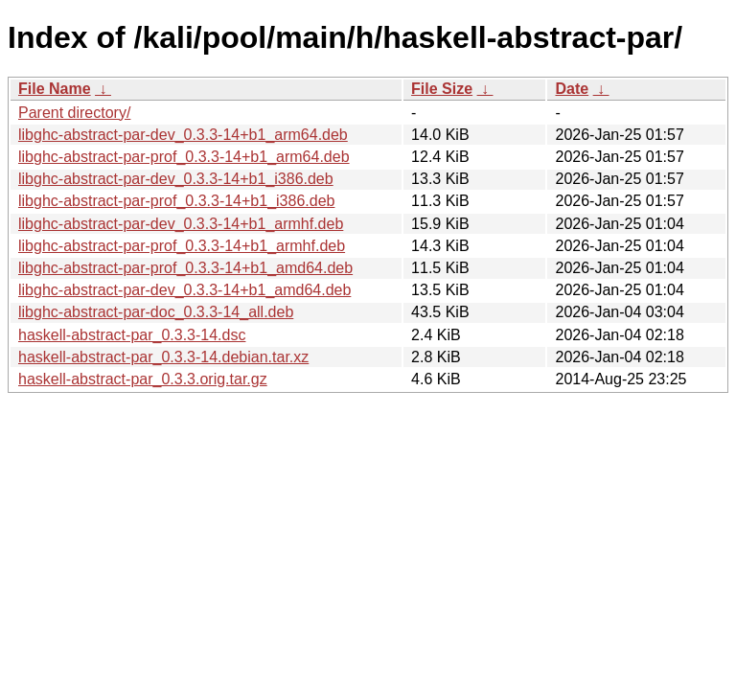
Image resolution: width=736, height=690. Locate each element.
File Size (441, 88)
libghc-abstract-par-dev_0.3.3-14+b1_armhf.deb (180, 224)
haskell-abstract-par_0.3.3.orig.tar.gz (142, 379)
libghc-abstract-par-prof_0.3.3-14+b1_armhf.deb (181, 246)
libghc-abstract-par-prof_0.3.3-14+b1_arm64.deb (184, 157)
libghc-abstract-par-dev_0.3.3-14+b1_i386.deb (176, 179)
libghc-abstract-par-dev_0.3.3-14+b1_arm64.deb (183, 134)
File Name (54, 88)
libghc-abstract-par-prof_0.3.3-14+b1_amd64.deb (185, 268)
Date (571, 88)
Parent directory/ (74, 112)
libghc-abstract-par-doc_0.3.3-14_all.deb (155, 312)
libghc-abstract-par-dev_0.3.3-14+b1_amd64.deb (184, 290)
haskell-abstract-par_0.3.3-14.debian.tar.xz (163, 357)
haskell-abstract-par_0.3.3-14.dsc (131, 335)
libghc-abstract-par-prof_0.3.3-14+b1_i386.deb (176, 201)
